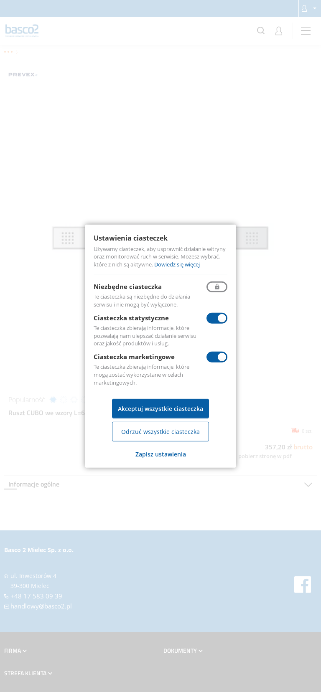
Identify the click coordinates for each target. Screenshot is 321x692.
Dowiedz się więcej (177, 264)
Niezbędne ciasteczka (128, 286)
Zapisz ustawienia (160, 454)
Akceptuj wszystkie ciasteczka (160, 409)
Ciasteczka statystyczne (131, 318)
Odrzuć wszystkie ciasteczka (160, 432)
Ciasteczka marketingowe (134, 356)
